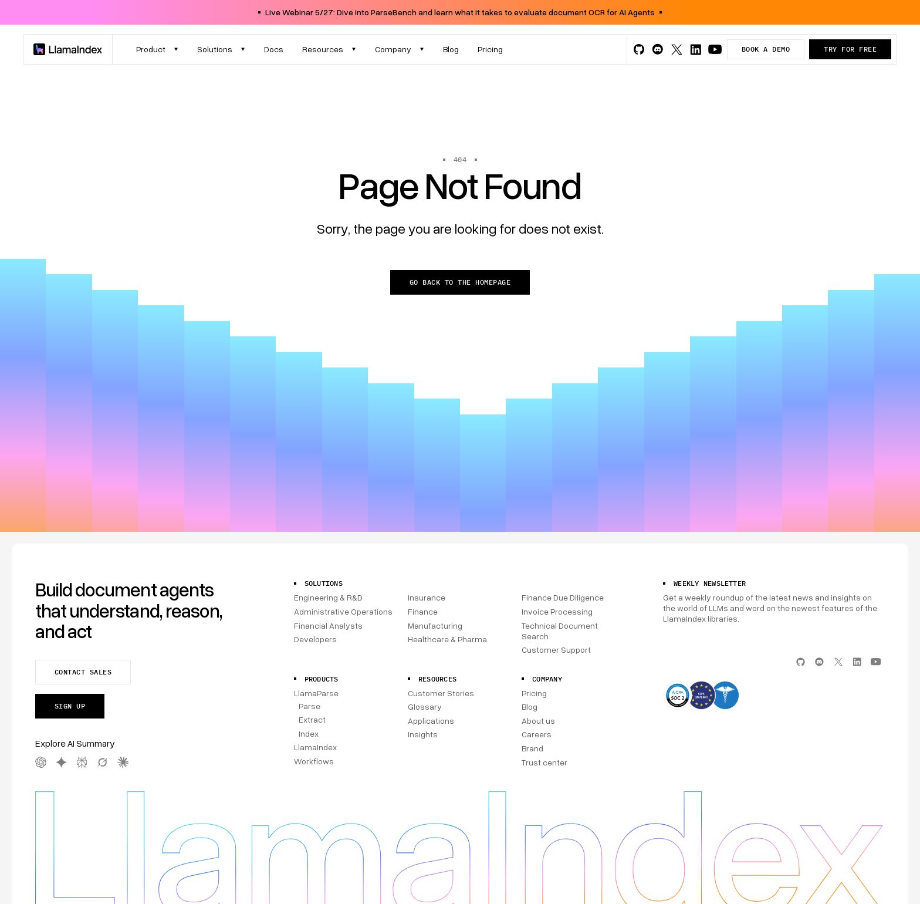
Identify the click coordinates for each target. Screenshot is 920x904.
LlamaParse (316, 693)
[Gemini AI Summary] (61, 762)
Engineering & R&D (328, 597)
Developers (315, 639)
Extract (312, 719)
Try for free (850, 49)
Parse (309, 706)
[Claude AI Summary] (122, 762)
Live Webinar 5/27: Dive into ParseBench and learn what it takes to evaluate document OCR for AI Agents (460, 12)
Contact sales (83, 671)
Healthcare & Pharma (447, 639)
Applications (431, 721)
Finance (423, 611)
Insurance (426, 597)
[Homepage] (68, 49)
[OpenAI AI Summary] (40, 762)
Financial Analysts (328, 625)
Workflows (314, 761)
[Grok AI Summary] (102, 762)
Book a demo (766, 49)
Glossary (425, 706)
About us (538, 721)
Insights (423, 734)
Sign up (70, 705)
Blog (529, 706)
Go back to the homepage (460, 282)
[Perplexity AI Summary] (81, 762)
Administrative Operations (343, 611)
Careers (537, 734)
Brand (532, 748)
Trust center (544, 762)
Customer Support (556, 650)
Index (309, 733)
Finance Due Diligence (563, 597)
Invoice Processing (557, 611)
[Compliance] (774, 696)
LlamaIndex (315, 747)
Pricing (534, 693)
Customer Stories (441, 693)
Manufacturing (435, 625)
